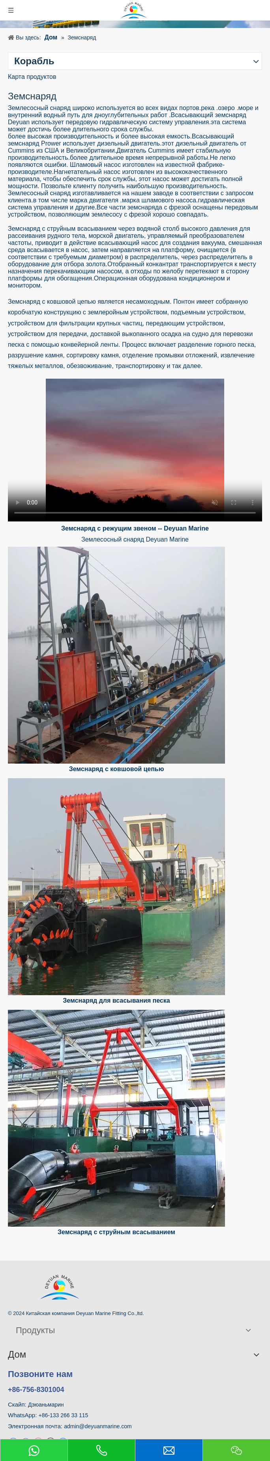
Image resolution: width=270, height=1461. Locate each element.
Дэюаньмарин (46, 1404)
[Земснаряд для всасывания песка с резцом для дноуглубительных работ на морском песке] (116, 886)
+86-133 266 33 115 (63, 1415)
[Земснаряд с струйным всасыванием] (116, 1118)
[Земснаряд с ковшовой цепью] (116, 655)
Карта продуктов (32, 76)
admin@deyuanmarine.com (97, 1426)
